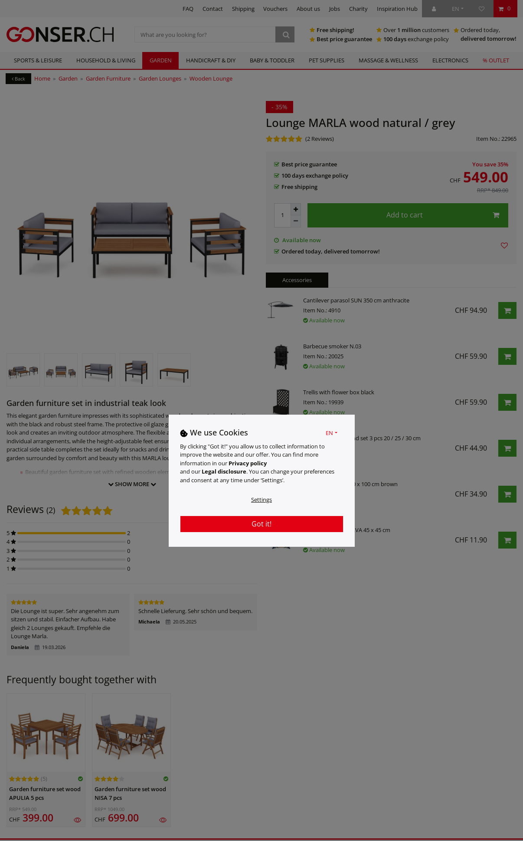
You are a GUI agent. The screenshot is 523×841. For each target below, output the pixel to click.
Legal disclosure (224, 471)
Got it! (261, 524)
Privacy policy (248, 463)
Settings (261, 499)
